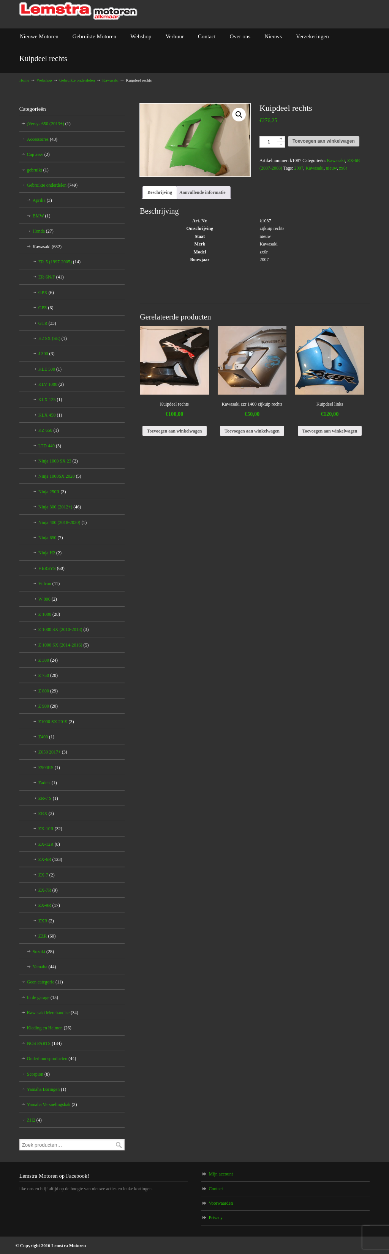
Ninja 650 (50, 537)
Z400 (46, 737)
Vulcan (49, 583)
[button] (239, 114)
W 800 (47, 599)
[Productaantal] (272, 142)
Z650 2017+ (52, 752)
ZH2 (34, 1120)
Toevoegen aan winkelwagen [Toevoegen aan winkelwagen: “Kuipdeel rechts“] (174, 431)
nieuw (331, 168)
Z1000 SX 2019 (56, 721)
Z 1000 (49, 614)
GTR (47, 323)
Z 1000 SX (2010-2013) (63, 629)
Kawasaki (110, 80)
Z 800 (48, 691)
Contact (216, 1188)
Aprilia (42, 200)
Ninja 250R (52, 492)
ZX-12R (49, 844)
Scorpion (38, 1074)
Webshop (44, 80)
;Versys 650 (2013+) (49, 123)
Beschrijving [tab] (159, 192)
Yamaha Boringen (46, 1089)
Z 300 (48, 660)
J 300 (46, 353)
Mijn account (221, 1174)
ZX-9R (49, 905)
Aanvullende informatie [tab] (202, 192)
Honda (43, 231)
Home (24, 80)
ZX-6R (50, 859)
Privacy (216, 1217)
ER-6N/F (51, 277)
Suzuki (43, 951)
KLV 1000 (51, 384)
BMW (42, 216)
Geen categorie (45, 982)
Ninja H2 (50, 553)
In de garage (42, 997)
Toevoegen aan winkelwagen (324, 141)
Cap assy (38, 154)
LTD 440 (49, 446)
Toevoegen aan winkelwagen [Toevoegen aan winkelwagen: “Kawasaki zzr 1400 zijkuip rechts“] (252, 431)
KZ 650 (48, 430)
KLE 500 (50, 369)
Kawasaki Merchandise (52, 1012)
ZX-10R (50, 828)
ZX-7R (48, 890)
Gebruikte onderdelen (77, 80)
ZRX (46, 813)
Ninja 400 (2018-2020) (62, 522)
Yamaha (44, 967)
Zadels (47, 783)
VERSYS (51, 568)
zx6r (343, 168)
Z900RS (49, 767)
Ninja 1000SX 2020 (59, 476)
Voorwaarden (221, 1203)
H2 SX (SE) (52, 338)
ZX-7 (46, 875)
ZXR (46, 921)
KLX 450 (50, 415)
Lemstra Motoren (78, 11)
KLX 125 (50, 399)
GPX (46, 292)
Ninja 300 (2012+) (59, 507)
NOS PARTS (44, 1043)
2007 (299, 168)
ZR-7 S (48, 798)
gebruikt (38, 170)
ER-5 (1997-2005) (59, 262)
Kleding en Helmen (49, 1028)
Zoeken (118, 1145)
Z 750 (48, 675)
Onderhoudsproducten (51, 1058)
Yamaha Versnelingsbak (52, 1104)
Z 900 (48, 706)
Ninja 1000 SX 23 (58, 461)
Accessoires (42, 139)
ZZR (47, 936)
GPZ (46, 308)
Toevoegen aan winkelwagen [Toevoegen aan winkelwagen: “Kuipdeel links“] (329, 431)
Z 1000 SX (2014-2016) (63, 645)
